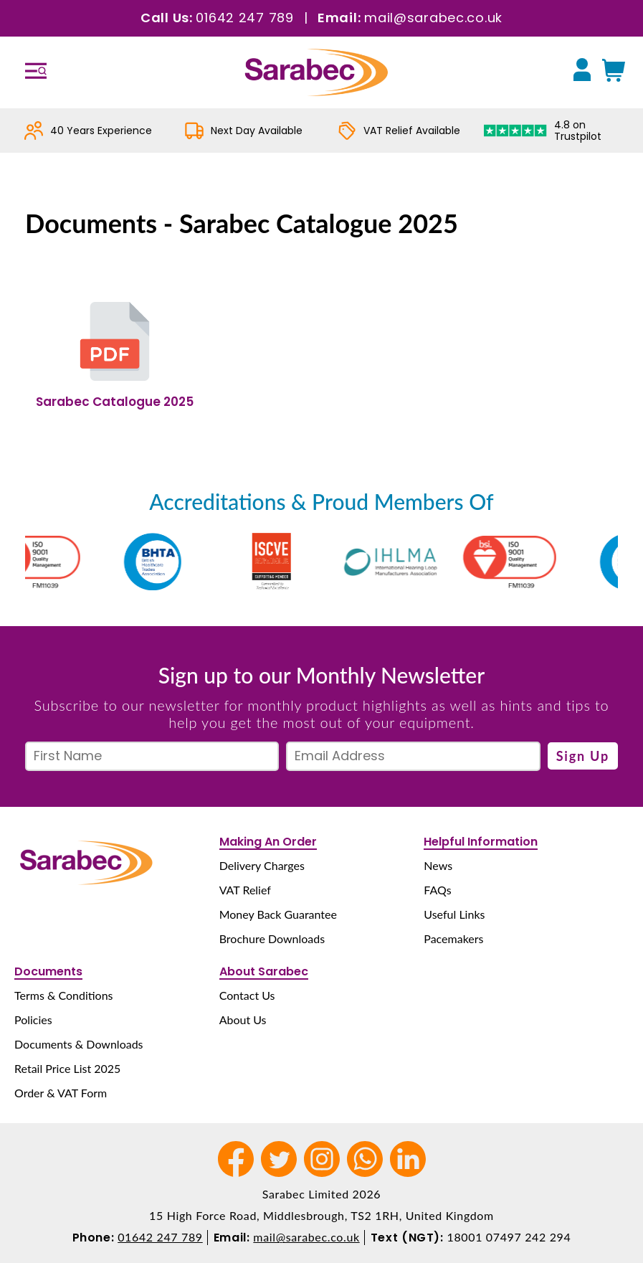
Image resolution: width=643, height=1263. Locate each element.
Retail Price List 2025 (67, 1068)
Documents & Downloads (78, 1044)
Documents (48, 971)
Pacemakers (453, 938)
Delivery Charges (262, 865)
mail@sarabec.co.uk (433, 18)
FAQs (437, 890)
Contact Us (247, 995)
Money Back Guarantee (278, 914)
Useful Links (454, 914)
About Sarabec (263, 971)
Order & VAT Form (60, 1092)
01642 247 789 (244, 18)
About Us (243, 1019)
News (438, 865)
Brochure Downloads (272, 938)
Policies (33, 1019)
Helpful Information (481, 841)
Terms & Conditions (63, 995)
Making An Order (268, 841)
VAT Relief (245, 890)
